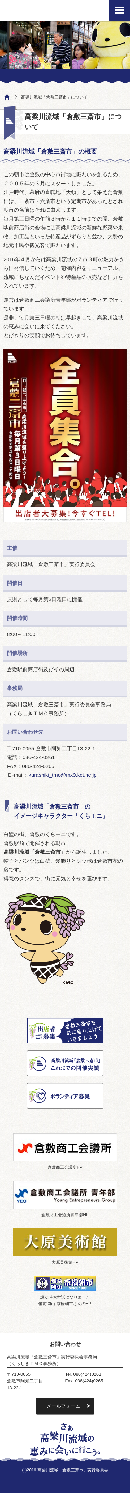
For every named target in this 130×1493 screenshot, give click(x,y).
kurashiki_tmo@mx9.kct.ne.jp (63, 775)
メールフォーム (63, 1406)
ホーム (5, 96)
